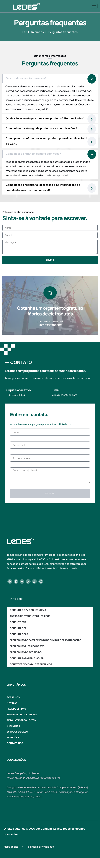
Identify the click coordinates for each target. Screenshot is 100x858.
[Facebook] (9, 581)
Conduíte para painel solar (27, 658)
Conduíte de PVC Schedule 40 (28, 610)
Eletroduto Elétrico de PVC (27, 646)
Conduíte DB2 (18, 628)
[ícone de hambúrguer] (94, 6)
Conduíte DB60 (19, 634)
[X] (28, 581)
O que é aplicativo (18, 390)
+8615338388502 (50, 325)
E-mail (56, 390)
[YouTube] (22, 581)
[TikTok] (34, 581)
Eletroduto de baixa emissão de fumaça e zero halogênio (45, 640)
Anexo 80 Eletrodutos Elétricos (30, 616)
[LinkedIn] (16, 581)
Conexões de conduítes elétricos (31, 664)
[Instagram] (40, 581)
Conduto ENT (18, 622)
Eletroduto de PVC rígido (25, 652)
